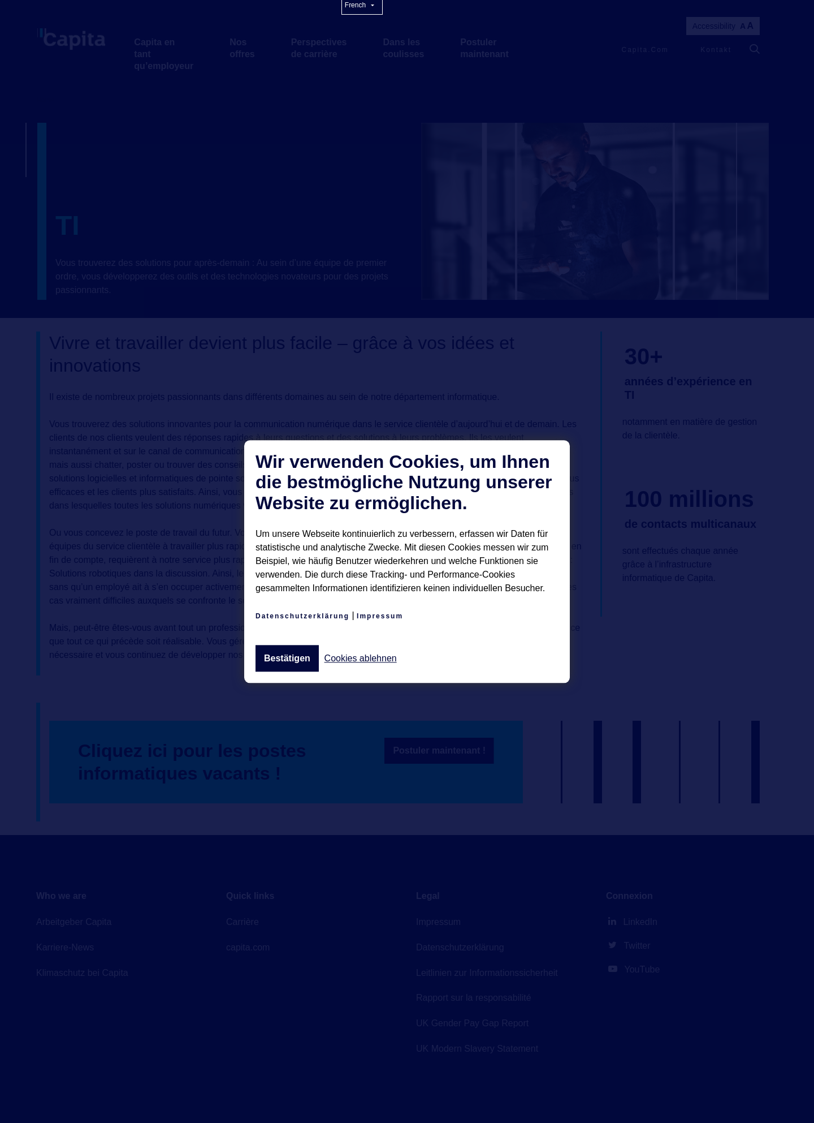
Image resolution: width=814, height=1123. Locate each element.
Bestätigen (287, 658)
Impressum (380, 616)
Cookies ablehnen (360, 658)
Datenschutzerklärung (302, 616)
